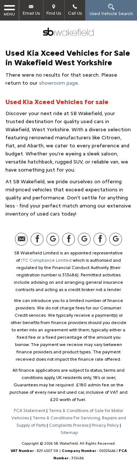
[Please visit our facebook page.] (37, 239)
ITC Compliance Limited (46, 260)
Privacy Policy (105, 425)
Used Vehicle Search (111, 10)
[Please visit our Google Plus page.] (52, 239)
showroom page (58, 83)
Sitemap (69, 432)
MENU (9, 10)
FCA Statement (29, 410)
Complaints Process (68, 425)
